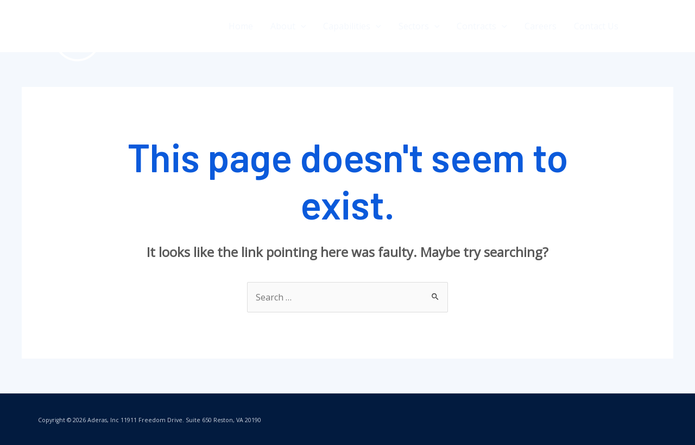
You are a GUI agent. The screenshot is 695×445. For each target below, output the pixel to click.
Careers (541, 26)
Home (241, 26)
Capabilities (352, 26)
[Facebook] (642, 26)
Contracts (482, 26)
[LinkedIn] (669, 26)
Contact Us (596, 26)
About (288, 26)
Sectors (419, 26)
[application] (300, 26)
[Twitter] (656, 26)
